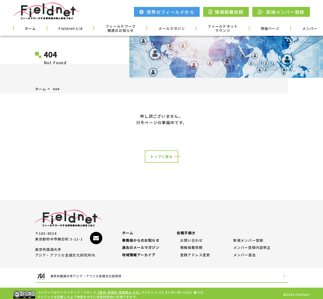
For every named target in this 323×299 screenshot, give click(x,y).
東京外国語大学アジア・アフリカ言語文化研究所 (96, 273)
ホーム (26, 28)
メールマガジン (147, 28)
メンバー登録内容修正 (252, 242)
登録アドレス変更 (195, 252)
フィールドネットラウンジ (192, 28)
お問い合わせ (191, 233)
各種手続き (296, 28)
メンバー (264, 28)
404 (58, 89)
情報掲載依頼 (191, 242)
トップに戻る (161, 156)
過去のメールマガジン (141, 242)
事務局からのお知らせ (141, 233)
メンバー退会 (244, 252)
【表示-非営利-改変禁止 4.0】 (119, 290)
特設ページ (232, 28)
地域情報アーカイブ (139, 252)
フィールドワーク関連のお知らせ (102, 28)
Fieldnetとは (58, 28)
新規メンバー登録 (248, 233)
